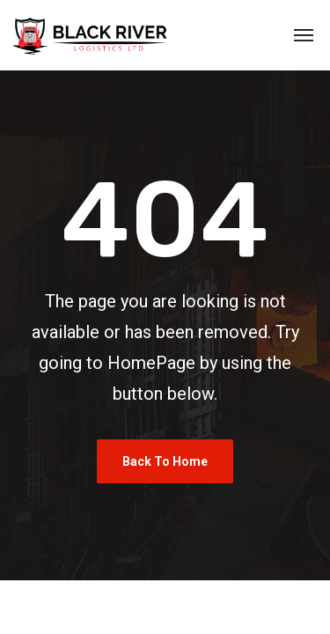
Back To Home (165, 461)
